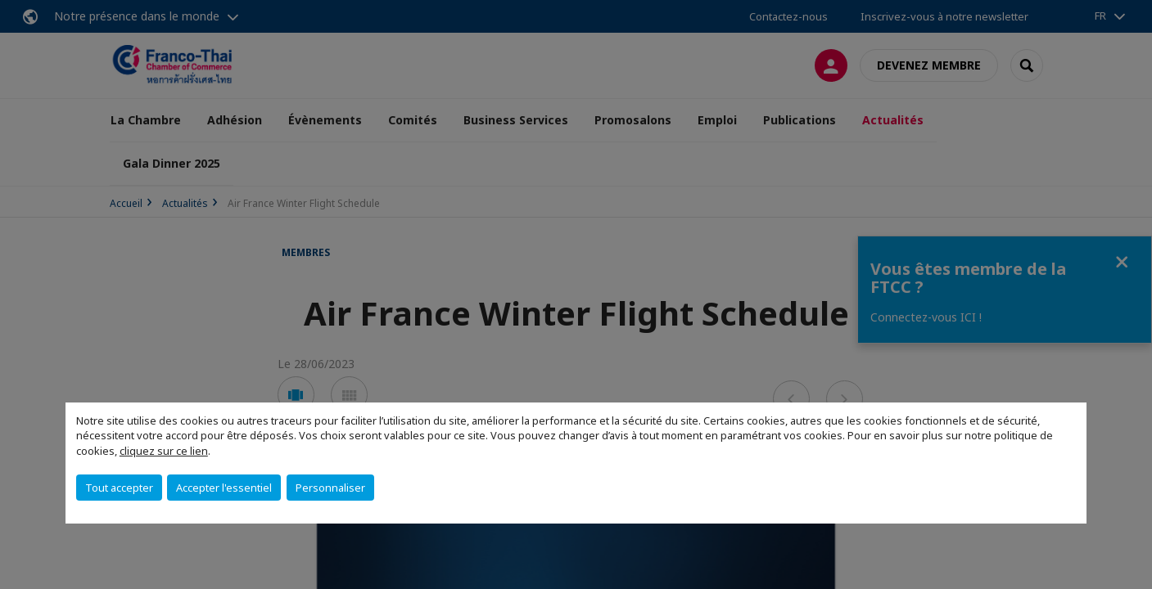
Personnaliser (330, 487)
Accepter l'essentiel (224, 487)
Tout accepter (119, 487)
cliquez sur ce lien (164, 450)
